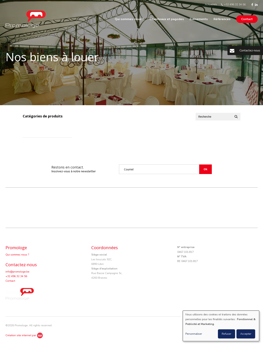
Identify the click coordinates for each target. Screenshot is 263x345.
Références (222, 19)
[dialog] (221, 326)
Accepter (245, 334)
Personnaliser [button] (193, 334)
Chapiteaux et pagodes (167, 19)
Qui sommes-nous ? (129, 19)
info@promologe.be (17, 271)
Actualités (211, 4)
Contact (247, 19)
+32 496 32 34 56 (16, 276)
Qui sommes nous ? (17, 254)
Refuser (226, 334)
